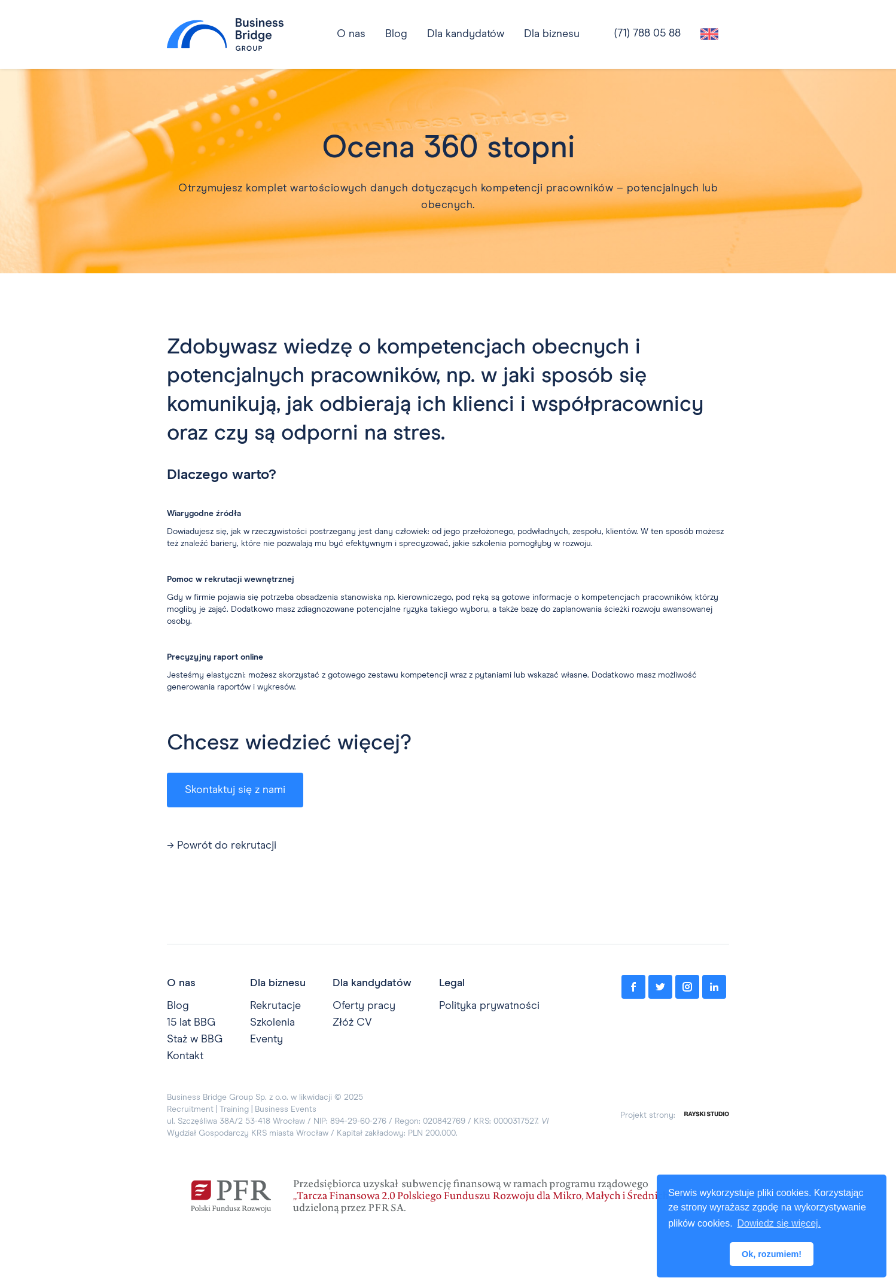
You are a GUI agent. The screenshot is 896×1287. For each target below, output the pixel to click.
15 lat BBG (191, 1022)
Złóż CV (352, 1022)
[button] (465, 34)
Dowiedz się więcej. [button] (779, 1223)
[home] (225, 34)
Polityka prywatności (489, 1006)
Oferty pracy (364, 1006)
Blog (178, 1006)
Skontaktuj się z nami (235, 790)
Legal (452, 983)
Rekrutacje (275, 1006)
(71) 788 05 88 (647, 33)
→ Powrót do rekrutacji (221, 845)
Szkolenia (272, 1022)
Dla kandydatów (465, 34)
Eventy (266, 1039)
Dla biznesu (552, 34)
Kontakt (185, 1056)
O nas (181, 983)
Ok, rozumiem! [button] (771, 1254)
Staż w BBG (195, 1039)
